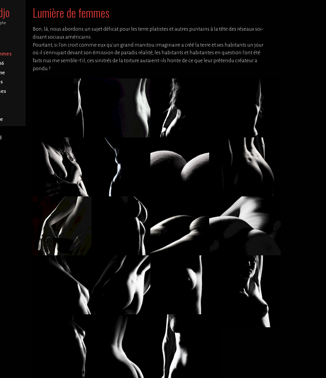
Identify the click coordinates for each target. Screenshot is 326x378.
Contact (38, 129)
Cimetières (38, 100)
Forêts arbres (38, 82)
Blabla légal (38, 138)
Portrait (38, 44)
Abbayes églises (38, 91)
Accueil (38, 35)
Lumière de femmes (38, 54)
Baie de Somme (38, 72)
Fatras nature (38, 119)
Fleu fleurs (38, 110)
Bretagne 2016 (38, 63)
